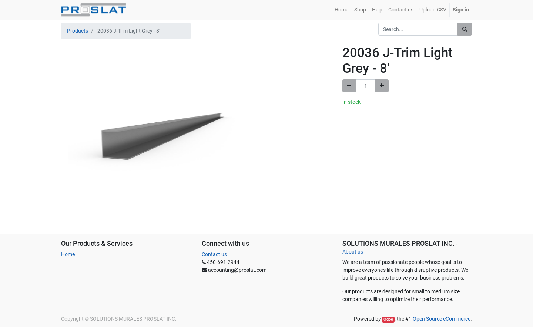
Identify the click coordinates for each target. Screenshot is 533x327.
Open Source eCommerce (441, 319)
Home (68, 254)
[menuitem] (341, 10)
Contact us (214, 254)
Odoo (388, 319)
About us (352, 252)
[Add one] (382, 85)
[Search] (464, 29)
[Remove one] (349, 85)
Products (77, 31)
